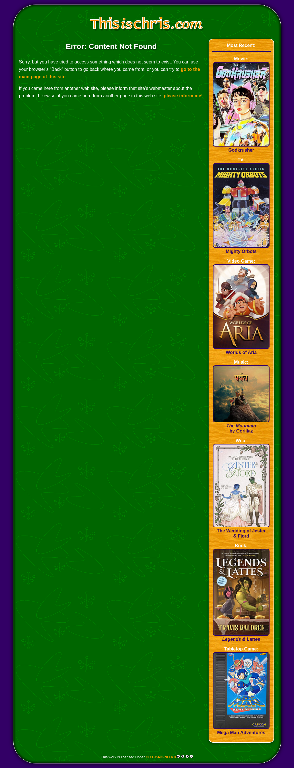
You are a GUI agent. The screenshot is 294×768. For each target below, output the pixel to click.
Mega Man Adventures (241, 730)
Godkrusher (241, 148)
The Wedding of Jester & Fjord (241, 530)
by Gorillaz (241, 425)
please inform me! (183, 95)
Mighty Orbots (241, 249)
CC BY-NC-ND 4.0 (161, 757)
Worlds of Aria (241, 350)
